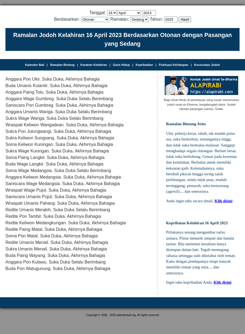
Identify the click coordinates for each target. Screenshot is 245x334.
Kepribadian (144, 64)
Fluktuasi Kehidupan (173, 64)
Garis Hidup (121, 64)
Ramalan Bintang (62, 64)
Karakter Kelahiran (93, 64)
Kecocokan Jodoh (207, 64)
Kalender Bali (34, 64)
